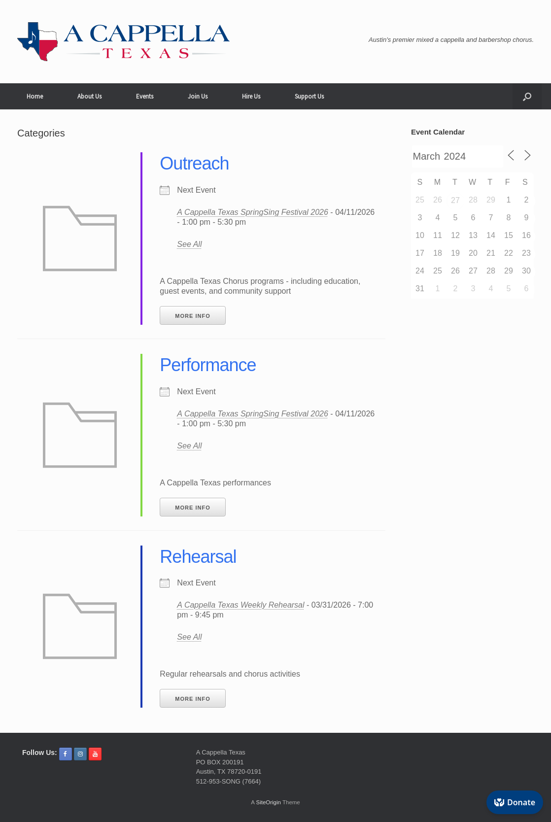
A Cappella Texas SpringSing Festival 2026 (252, 212)
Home (35, 96)
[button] (527, 96)
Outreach (194, 163)
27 (455, 200)
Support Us (309, 96)
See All (189, 244)
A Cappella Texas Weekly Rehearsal (240, 605)
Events (144, 96)
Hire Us (251, 96)
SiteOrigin (268, 802)
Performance (208, 365)
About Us (89, 96)
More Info (192, 316)
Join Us (197, 96)
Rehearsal (198, 557)
